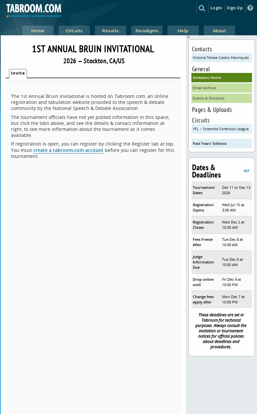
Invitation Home (207, 77)
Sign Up (234, 8)
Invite (18, 73)
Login (216, 8)
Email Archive (204, 87)
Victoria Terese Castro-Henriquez (221, 57)
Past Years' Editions (210, 143)
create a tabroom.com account (68, 150)
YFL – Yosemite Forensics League (221, 128)
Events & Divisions (208, 98)
